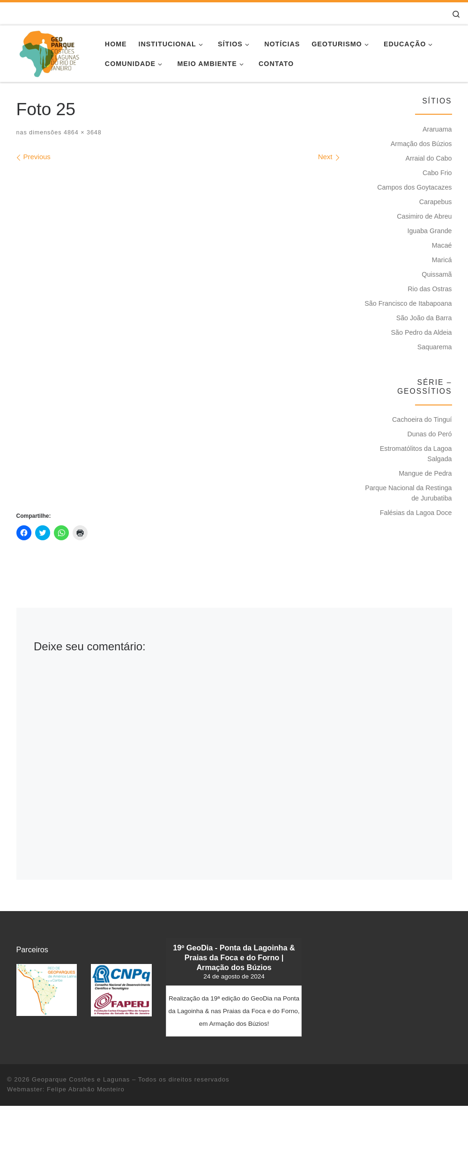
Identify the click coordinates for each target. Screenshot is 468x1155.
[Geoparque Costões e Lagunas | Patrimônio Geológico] (49, 52)
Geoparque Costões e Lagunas (81, 1079)
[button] (46, 990)
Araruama (437, 129)
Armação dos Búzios (421, 143)
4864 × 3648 (81, 132)
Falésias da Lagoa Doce (416, 512)
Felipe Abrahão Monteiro (86, 1089)
